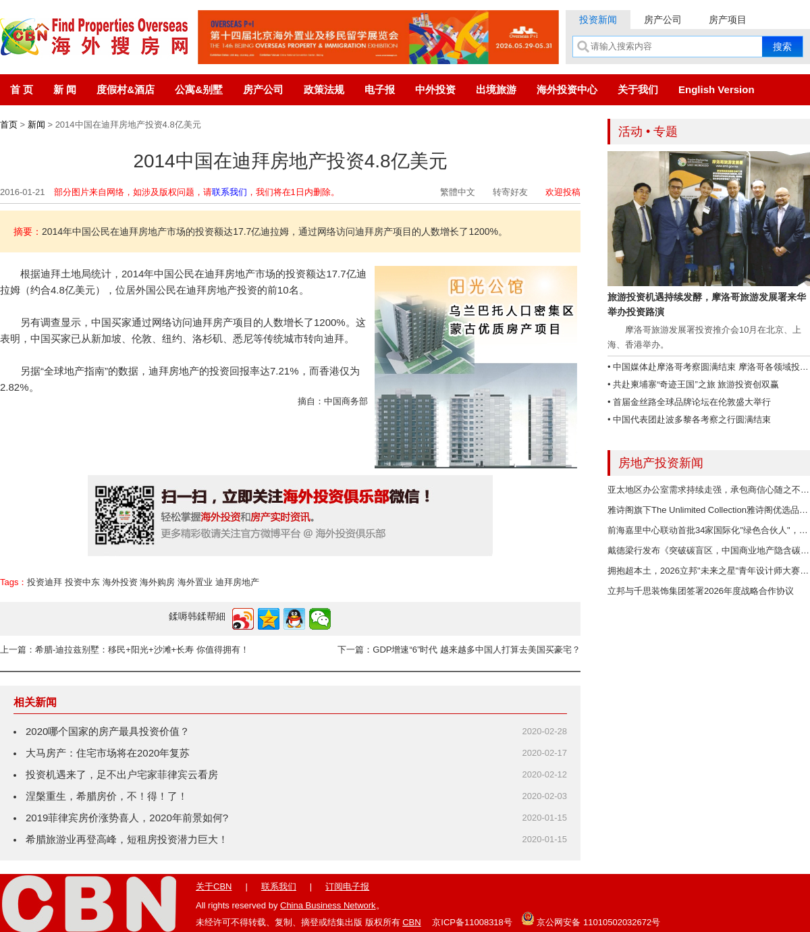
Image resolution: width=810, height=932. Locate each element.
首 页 (21, 89)
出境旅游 (496, 89)
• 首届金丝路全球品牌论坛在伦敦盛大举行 (689, 402)
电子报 (379, 89)
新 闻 (64, 89)
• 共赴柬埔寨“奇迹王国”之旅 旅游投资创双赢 (693, 384)
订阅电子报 (347, 886)
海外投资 (120, 582)
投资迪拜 (44, 582)
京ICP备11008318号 (472, 922)
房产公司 (663, 19)
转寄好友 (510, 192)
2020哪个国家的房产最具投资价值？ (108, 731)
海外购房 (157, 582)
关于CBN (214, 886)
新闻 (36, 124)
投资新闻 (598, 19)
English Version (716, 89)
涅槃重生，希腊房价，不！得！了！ (107, 796)
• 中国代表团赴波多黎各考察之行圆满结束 (689, 419)
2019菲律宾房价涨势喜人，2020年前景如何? (127, 817)
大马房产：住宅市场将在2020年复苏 (108, 753)
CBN (411, 922)
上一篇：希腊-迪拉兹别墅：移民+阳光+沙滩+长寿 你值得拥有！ (124, 650)
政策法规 (324, 89)
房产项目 (728, 19)
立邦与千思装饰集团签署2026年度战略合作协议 (701, 591)
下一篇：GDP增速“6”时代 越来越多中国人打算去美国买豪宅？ (459, 650)
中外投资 (435, 89)
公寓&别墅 (199, 89)
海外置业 (195, 582)
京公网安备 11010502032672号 (590, 918)
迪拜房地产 (237, 582)
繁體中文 (457, 192)
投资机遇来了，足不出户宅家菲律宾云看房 (122, 774)
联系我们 (229, 192)
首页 (9, 124)
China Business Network (328, 905)
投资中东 (82, 582)
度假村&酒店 (126, 89)
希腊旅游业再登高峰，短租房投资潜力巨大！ (127, 839)
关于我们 (638, 89)
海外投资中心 (567, 89)
